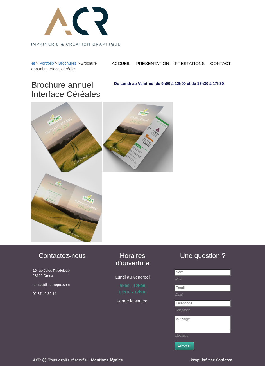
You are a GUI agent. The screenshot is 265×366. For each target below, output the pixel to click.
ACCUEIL (121, 63)
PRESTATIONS (190, 63)
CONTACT (220, 63)
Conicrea (224, 360)
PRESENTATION (152, 63)
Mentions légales (107, 360)
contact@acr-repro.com (51, 285)
